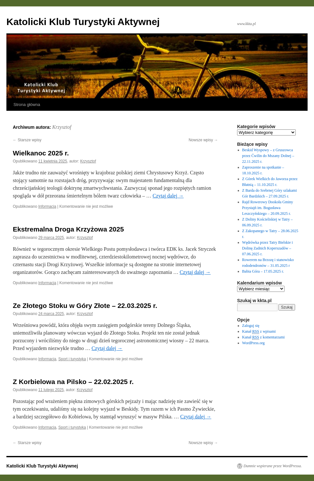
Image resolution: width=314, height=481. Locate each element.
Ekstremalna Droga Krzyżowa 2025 (68, 229)
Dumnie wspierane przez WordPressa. (273, 466)
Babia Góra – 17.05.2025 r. (263, 271)
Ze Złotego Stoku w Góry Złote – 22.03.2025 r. (85, 305)
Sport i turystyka (72, 359)
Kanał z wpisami (259, 331)
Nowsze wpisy (203, 140)
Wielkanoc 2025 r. (41, 153)
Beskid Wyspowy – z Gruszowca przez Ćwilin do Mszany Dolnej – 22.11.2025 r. (268, 156)
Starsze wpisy (27, 140)
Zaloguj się (251, 325)
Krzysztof (61, 127)
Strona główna (26, 104)
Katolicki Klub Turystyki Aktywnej (83, 21)
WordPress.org (253, 343)
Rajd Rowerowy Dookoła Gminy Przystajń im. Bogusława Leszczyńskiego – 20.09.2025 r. (267, 208)
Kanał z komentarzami (263, 337)
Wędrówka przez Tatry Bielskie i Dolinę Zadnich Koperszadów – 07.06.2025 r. (267, 248)
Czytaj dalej (168, 195)
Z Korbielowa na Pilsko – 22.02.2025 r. (73, 381)
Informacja (47, 206)
